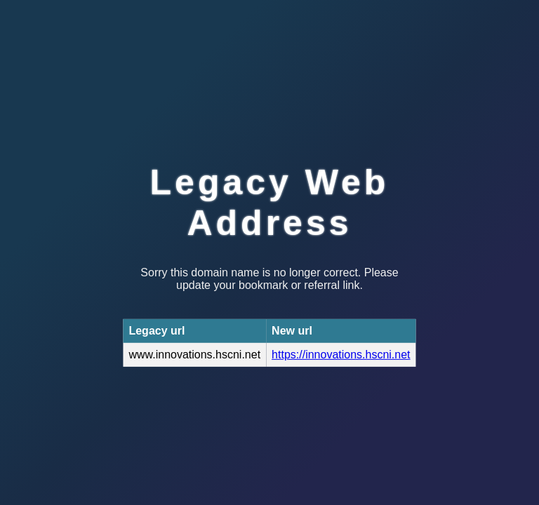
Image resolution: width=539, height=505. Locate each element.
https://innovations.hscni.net (341, 355)
